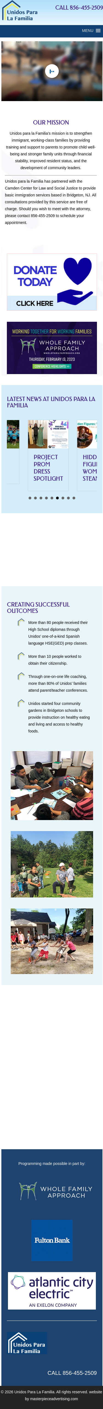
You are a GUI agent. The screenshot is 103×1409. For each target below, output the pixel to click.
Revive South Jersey (19, 464)
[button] (87, 30)
